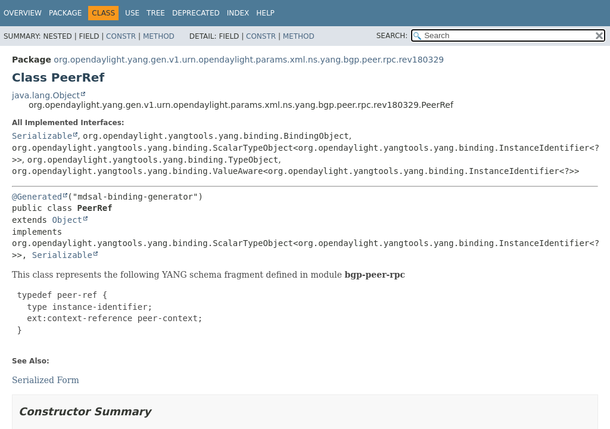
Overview (23, 13)
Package (65, 13)
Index (238, 13)
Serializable (42, 136)
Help (265, 13)
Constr (121, 36)
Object (67, 220)
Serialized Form (45, 380)
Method (159, 36)
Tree (156, 13)
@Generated (37, 196)
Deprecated (196, 13)
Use (132, 13)
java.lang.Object (46, 95)
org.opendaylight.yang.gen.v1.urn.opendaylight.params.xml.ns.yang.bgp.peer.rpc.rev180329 (249, 59)
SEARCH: (392, 36)
